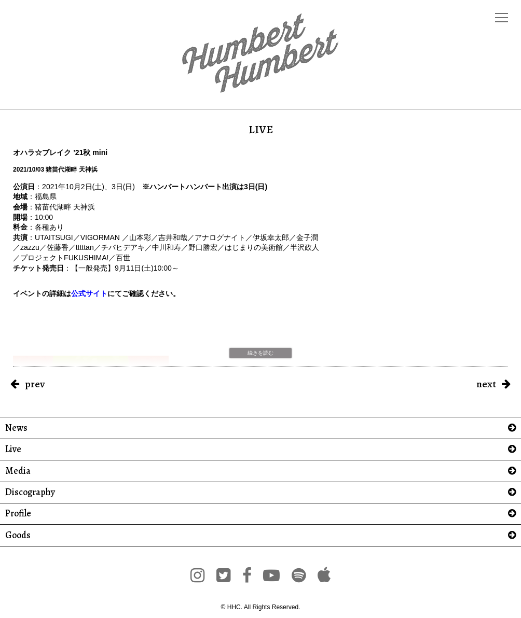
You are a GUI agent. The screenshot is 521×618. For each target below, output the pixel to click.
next (486, 384)
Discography (30, 492)
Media (18, 471)
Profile (18, 513)
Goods (18, 535)
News (16, 428)
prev (35, 384)
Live (13, 449)
